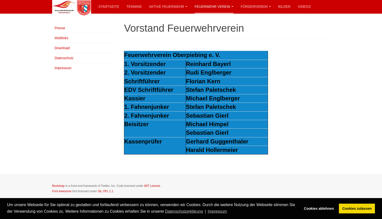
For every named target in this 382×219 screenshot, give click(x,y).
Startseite (108, 7)
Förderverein (256, 7)
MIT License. (152, 186)
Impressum (63, 68)
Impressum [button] (217, 211)
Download (62, 48)
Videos (304, 7)
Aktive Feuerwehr (168, 7)
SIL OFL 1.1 (105, 191)
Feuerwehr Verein (214, 7)
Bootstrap (58, 186)
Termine (134, 7)
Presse (60, 28)
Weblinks (61, 38)
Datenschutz (64, 58)
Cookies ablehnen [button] (319, 208)
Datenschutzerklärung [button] (184, 211)
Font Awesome (61, 191)
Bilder (284, 7)
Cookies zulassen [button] (357, 208)
